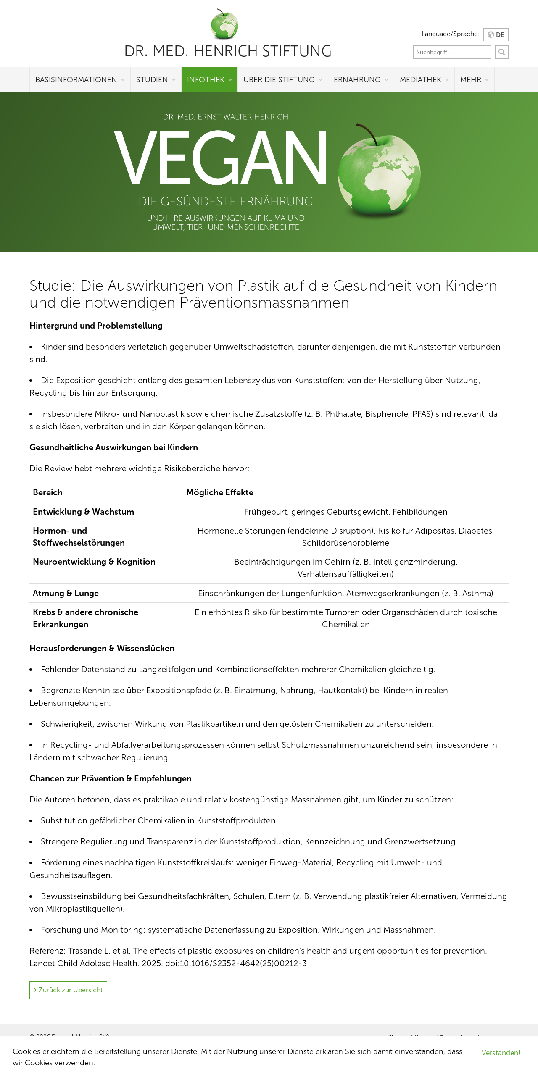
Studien (152, 80)
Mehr (470, 80)
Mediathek (420, 80)
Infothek (205, 80)
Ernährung (357, 80)
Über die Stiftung (279, 80)
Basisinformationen (76, 80)
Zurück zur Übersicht (71, 990)
